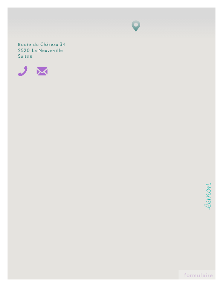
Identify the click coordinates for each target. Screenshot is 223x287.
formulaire (198, 276)
